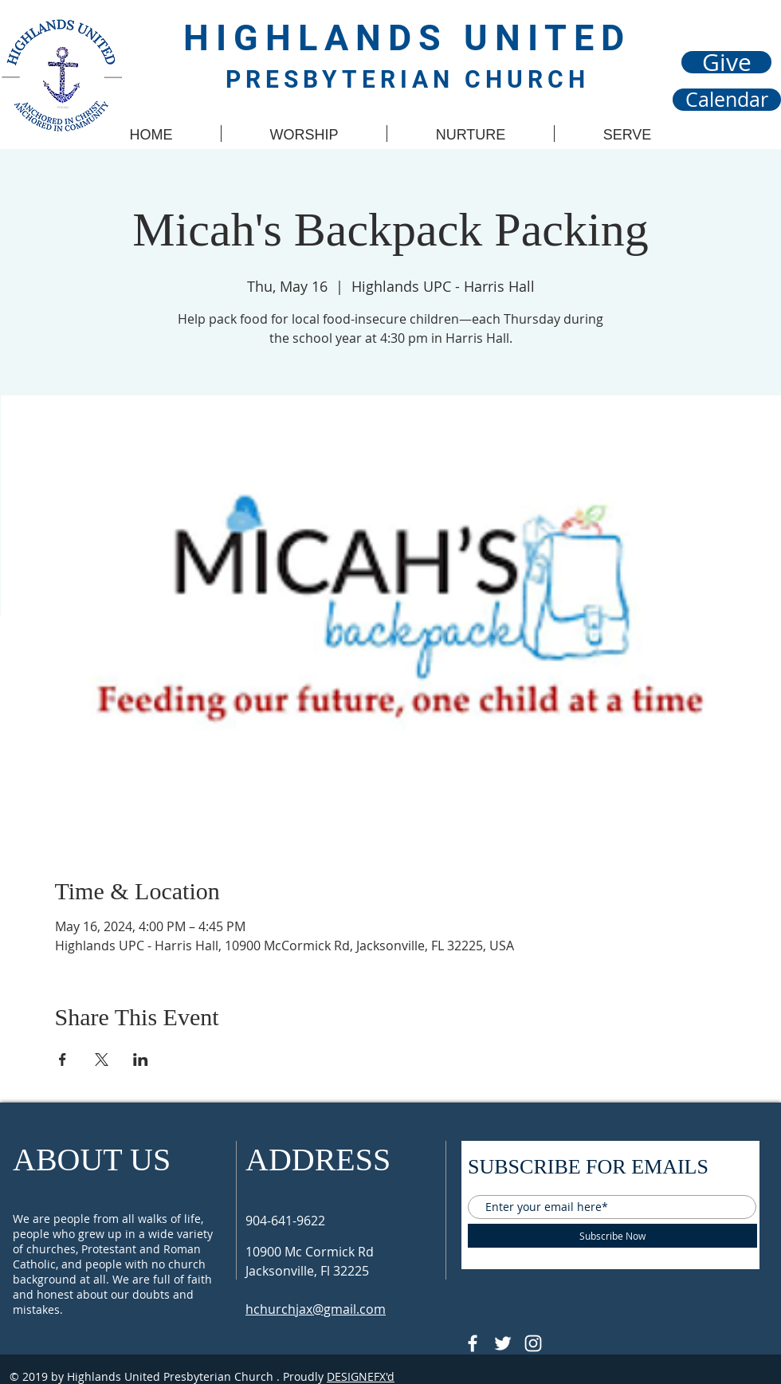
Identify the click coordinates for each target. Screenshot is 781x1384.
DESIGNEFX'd (360, 1376)
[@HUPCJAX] (472, 1343)
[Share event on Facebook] (62, 1059)
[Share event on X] (101, 1059)
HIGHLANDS (323, 38)
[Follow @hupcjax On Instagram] (533, 1343)
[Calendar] (727, 99)
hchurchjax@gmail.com (315, 1309)
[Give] (726, 62)
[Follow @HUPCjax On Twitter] (503, 1343)
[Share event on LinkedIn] (140, 1059)
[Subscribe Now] (612, 1236)
